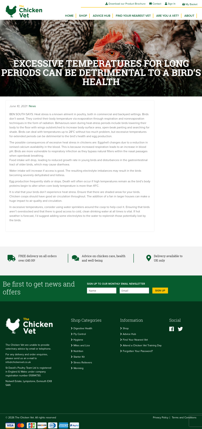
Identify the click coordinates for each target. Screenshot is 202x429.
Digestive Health (83, 327)
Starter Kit (79, 355)
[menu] (132, 15)
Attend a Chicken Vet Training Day (142, 344)
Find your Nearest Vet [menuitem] (135, 15)
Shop (126, 327)
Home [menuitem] (73, 15)
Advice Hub (129, 332)
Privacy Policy (160, 416)
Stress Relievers (83, 361)
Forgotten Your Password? (138, 349)
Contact (155, 3)
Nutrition (78, 349)
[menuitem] (87, 14)
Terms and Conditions (184, 416)
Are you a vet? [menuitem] (169, 15)
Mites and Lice (82, 344)
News (32, 105)
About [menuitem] (190, 15)
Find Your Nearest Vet (135, 338)
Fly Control (80, 332)
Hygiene (78, 338)
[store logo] (22, 10)
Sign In (172, 3)
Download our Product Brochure (125, 3)
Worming (78, 366)
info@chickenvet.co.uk (18, 360)
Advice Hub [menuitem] (104, 15)
